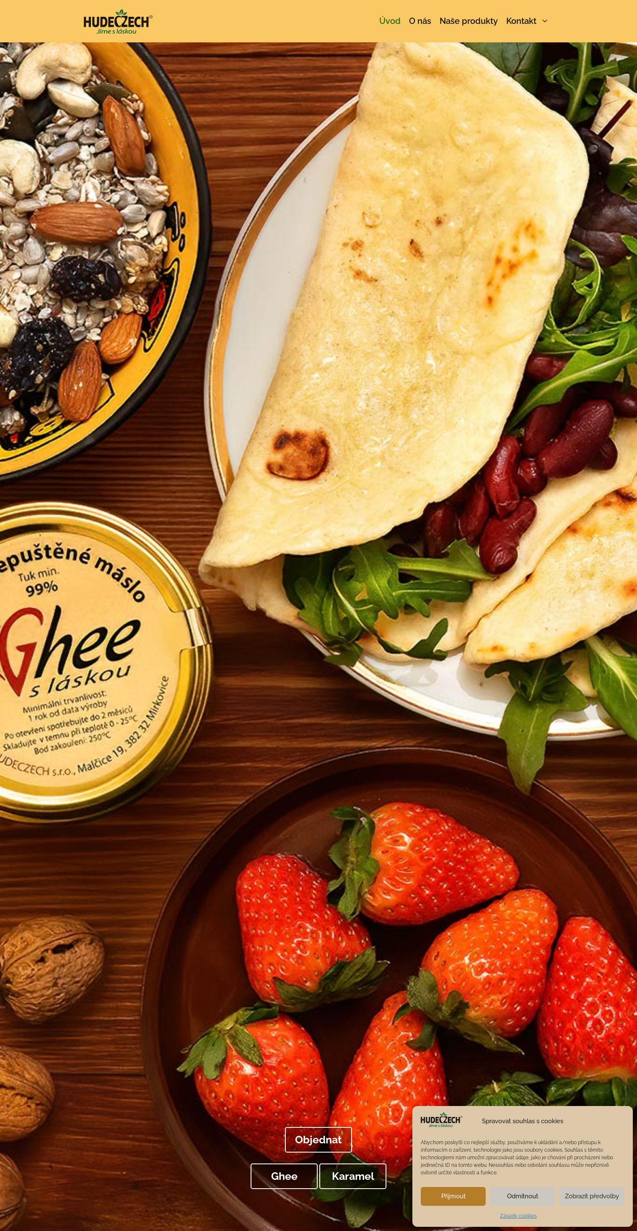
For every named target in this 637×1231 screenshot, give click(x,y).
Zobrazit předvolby (592, 1196)
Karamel (353, 1176)
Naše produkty (469, 21)
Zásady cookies (518, 1216)
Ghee (284, 1176)
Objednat (318, 1139)
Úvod (390, 21)
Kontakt (529, 21)
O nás (420, 21)
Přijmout (453, 1196)
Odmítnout (522, 1196)
